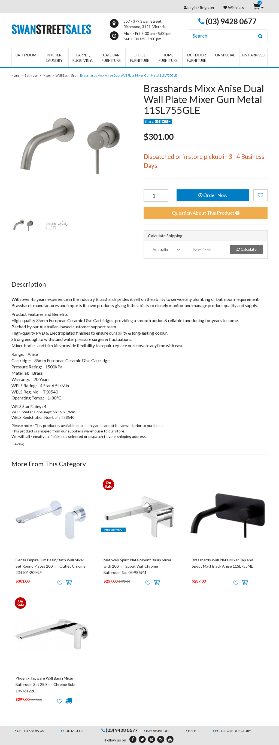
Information (157, 731)
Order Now (213, 195)
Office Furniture (139, 58)
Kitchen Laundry (54, 58)
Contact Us (73, 731)
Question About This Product (205, 213)
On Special (225, 55)
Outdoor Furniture (196, 58)
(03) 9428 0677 (227, 21)
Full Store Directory (233, 731)
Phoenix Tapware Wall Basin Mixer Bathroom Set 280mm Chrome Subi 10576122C (45, 684)
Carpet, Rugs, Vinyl (82, 58)
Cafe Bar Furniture (111, 58)
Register (207, 7)
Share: (158, 121)
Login (192, 7)
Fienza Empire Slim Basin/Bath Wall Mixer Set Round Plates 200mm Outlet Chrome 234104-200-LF (51, 566)
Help (192, 731)
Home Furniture (168, 58)
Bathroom (26, 55)
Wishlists (233, 7)
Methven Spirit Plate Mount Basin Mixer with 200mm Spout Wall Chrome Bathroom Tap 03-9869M (137, 566)
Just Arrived (253, 55)
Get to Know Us (30, 731)
